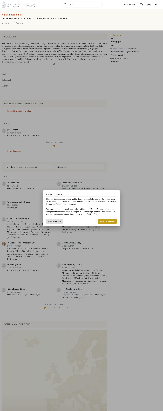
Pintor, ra (19, 23)
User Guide (129, 4)
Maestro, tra (7, 23)
